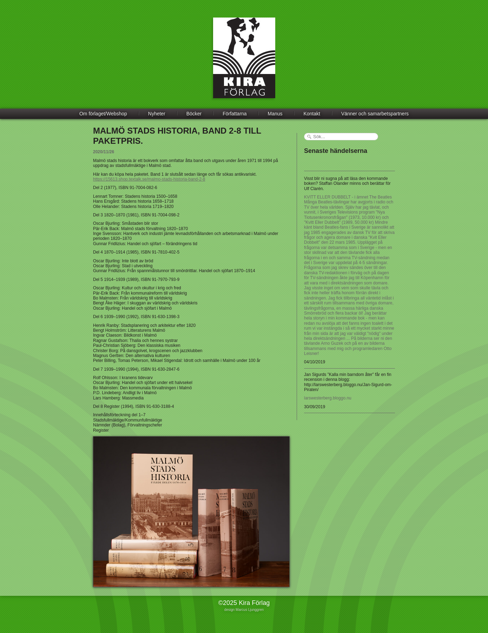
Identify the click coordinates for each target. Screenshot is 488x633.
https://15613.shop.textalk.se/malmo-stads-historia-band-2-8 (149, 179)
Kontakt (311, 113)
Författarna (234, 113)
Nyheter (156, 113)
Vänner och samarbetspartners (375, 113)
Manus (275, 113)
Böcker (194, 113)
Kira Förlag (244, 63)
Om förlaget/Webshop (103, 113)
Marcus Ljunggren (250, 610)
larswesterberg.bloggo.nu (327, 398)
